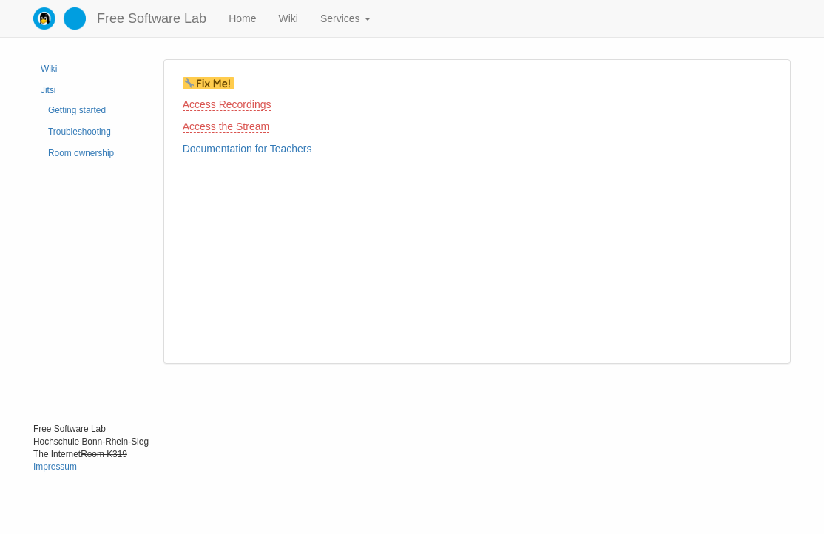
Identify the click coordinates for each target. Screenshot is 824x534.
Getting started (77, 110)
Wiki (287, 18)
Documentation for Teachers (247, 149)
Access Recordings (227, 104)
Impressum (55, 467)
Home (242, 18)
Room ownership (81, 153)
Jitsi (48, 90)
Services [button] (345, 18)
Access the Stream (226, 126)
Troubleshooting (79, 131)
